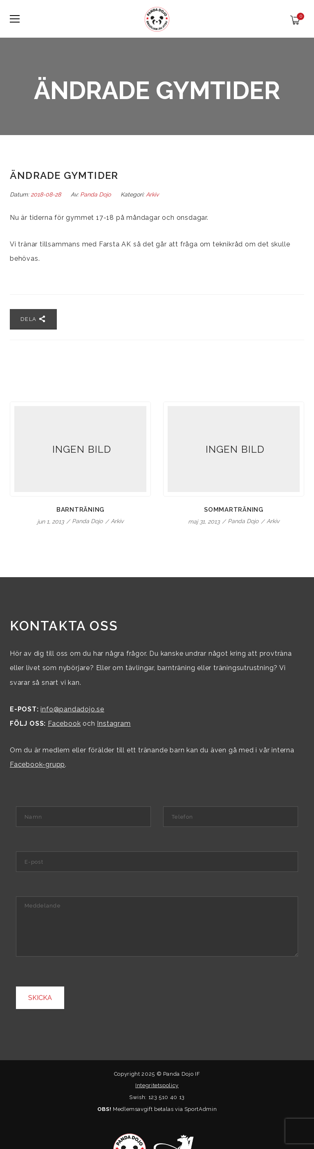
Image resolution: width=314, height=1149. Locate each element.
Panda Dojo (95, 194)
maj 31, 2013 (204, 521)
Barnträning (80, 509)
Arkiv (152, 194)
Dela (33, 319)
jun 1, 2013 (51, 521)
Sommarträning (233, 509)
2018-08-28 (47, 194)
